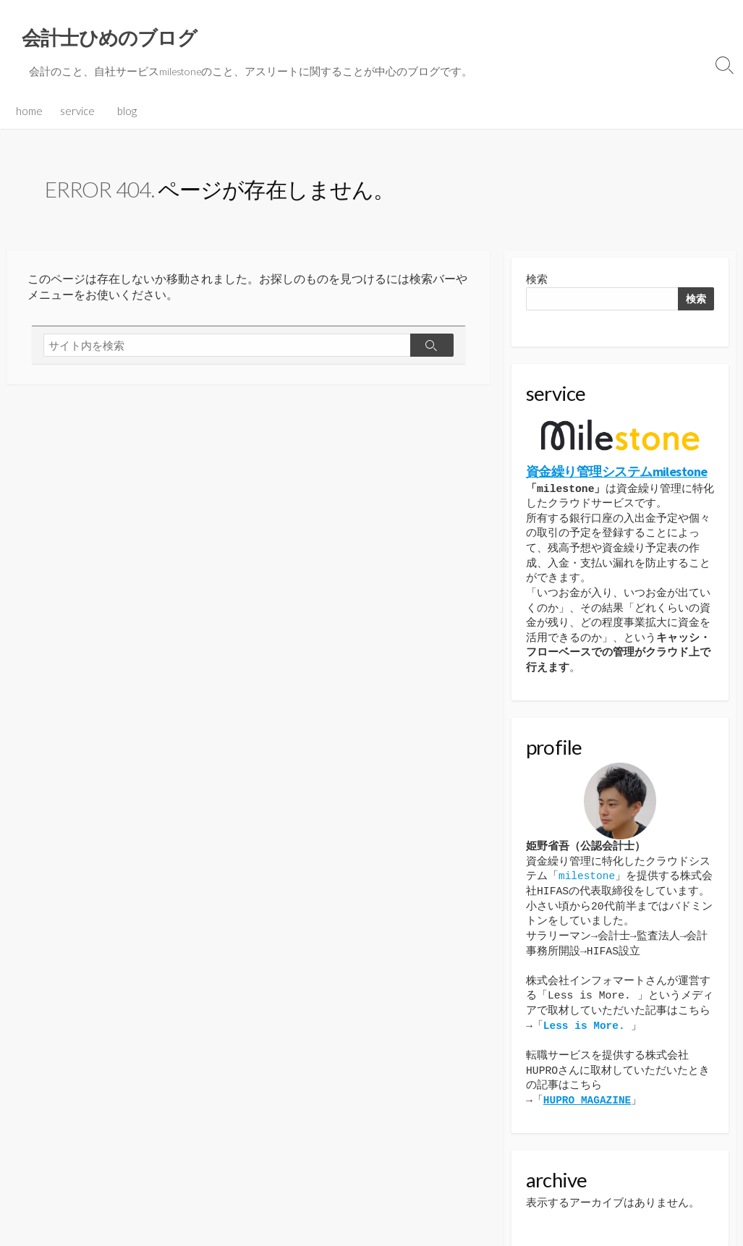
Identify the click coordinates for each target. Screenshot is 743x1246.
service (77, 97)
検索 (537, 267)
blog (127, 97)
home (29, 97)
